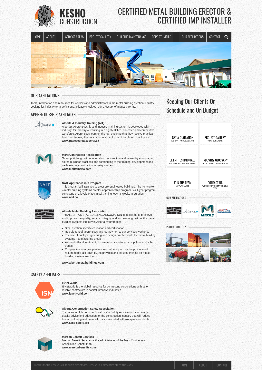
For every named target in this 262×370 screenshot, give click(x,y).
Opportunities (161, 36)
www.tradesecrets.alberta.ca (80, 140)
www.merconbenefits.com (79, 347)
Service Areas (74, 36)
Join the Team (182, 183)
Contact (214, 36)
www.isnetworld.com (75, 293)
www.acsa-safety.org (75, 322)
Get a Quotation (182, 138)
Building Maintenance (131, 36)
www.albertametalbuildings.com (83, 262)
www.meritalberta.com (76, 168)
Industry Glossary (215, 161)
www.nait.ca (70, 197)
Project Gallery (100, 36)
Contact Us (215, 184)
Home (37, 36)
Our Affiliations (193, 36)
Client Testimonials (182, 161)
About (50, 36)
